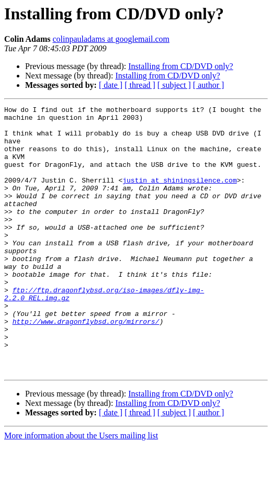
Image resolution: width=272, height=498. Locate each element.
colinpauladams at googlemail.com (110, 39)
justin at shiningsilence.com (179, 195)
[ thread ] (139, 85)
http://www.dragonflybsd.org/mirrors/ (86, 365)
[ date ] (110, 85)
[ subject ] (174, 85)
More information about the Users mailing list (81, 488)
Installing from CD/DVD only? (180, 66)
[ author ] (208, 85)
